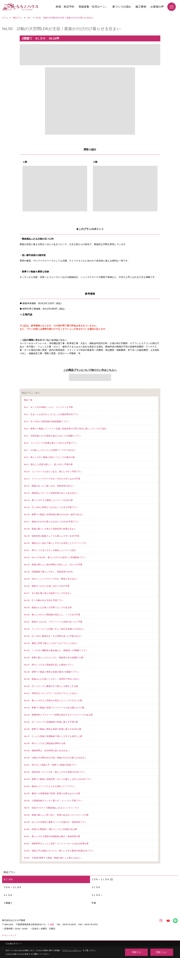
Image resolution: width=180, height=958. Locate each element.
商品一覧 (28, 400)
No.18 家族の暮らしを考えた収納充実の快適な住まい (50, 529)
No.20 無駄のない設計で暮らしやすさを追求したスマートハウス (55, 543)
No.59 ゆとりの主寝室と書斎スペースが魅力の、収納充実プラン (55, 822)
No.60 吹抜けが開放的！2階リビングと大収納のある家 (50, 829)
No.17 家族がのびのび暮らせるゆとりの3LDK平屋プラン (51, 521)
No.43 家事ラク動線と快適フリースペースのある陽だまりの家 (54, 707)
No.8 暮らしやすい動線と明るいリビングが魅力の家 (49, 457)
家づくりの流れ (121, 6)
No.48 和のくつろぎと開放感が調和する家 (44, 743)
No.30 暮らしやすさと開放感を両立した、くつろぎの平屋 (52, 614)
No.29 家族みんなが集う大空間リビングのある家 (48, 607)
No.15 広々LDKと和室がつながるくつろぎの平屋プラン (51, 507)
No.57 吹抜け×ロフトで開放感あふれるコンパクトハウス (51, 808)
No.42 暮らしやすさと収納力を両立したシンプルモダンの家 (53, 700)
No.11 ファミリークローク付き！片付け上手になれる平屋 (52, 478)
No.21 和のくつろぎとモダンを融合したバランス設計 (50, 550)
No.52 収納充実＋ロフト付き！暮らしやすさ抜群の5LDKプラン (55, 772)
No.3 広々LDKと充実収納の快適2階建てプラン (46, 421)
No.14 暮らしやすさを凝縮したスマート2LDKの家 (48, 500)
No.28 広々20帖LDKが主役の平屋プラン (43, 600)
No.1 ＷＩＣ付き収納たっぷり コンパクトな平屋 (48, 407)
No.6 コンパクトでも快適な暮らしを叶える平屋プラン (50, 443)
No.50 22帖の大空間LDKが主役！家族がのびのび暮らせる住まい (55, 757)
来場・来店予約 (65, 6)
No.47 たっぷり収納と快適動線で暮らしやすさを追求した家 (53, 736)
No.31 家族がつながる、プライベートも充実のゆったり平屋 (53, 622)
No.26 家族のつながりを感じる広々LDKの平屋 (46, 586)
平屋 (93, 903)
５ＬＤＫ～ (97, 895)
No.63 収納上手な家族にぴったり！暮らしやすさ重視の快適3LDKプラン (59, 850)
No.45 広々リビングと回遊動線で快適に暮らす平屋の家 (51, 722)
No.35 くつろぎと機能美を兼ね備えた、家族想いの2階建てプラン (56, 650)
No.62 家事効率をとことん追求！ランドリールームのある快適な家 (56, 843)
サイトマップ (10, 935)
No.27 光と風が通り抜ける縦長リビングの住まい (48, 593)
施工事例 (140, 6)
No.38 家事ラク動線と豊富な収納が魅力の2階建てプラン (51, 672)
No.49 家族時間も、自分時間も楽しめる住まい (47, 750)
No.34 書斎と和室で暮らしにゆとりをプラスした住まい (51, 643)
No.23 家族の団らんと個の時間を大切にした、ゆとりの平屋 (53, 564)
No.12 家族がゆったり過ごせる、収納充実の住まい (49, 486)
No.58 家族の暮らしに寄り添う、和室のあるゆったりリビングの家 (56, 815)
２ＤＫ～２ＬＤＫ (13, 887)
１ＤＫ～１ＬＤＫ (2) (102, 879)
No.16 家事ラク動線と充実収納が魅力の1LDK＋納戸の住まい (53, 514)
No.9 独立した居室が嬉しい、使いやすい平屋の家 (48, 464)
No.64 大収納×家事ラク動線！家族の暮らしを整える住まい (52, 858)
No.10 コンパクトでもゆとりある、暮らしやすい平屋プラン (53, 471)
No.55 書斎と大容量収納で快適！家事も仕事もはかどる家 (52, 793)
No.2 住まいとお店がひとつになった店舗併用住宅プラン (51, 414)
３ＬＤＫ (95, 887)
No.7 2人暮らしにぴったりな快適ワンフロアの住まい (50, 450)
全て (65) (8, 879)
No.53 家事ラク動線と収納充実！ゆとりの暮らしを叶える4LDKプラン (58, 779)
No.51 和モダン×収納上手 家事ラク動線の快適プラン (50, 765)
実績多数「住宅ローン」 (93, 6)
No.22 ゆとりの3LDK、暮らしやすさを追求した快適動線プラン (55, 557)
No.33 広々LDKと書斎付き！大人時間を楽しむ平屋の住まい (53, 636)
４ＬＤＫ (8, 895)
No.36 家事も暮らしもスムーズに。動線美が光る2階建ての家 (53, 657)
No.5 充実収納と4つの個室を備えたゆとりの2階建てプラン (52, 436)
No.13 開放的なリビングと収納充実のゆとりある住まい (51, 493)
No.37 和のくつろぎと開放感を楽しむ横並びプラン (49, 664)
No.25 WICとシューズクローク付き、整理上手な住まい (51, 579)
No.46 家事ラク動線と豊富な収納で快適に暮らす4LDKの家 (52, 729)
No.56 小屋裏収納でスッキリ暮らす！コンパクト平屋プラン (53, 800)
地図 (52, 924)
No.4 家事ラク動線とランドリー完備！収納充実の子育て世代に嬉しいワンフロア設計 (65, 428)
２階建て (8, 903)
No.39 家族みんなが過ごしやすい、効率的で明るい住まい (52, 679)
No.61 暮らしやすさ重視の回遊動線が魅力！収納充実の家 (52, 836)
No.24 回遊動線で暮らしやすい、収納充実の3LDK (48, 571)
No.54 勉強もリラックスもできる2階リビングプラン (49, 786)
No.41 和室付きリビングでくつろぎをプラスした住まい (51, 693)
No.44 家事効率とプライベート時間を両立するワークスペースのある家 (58, 715)
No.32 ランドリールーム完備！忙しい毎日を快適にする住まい (54, 629)
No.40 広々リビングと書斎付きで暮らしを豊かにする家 (51, 686)
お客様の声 (157, 6)
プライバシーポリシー (72, 950)
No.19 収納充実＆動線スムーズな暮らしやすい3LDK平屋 (51, 536)
